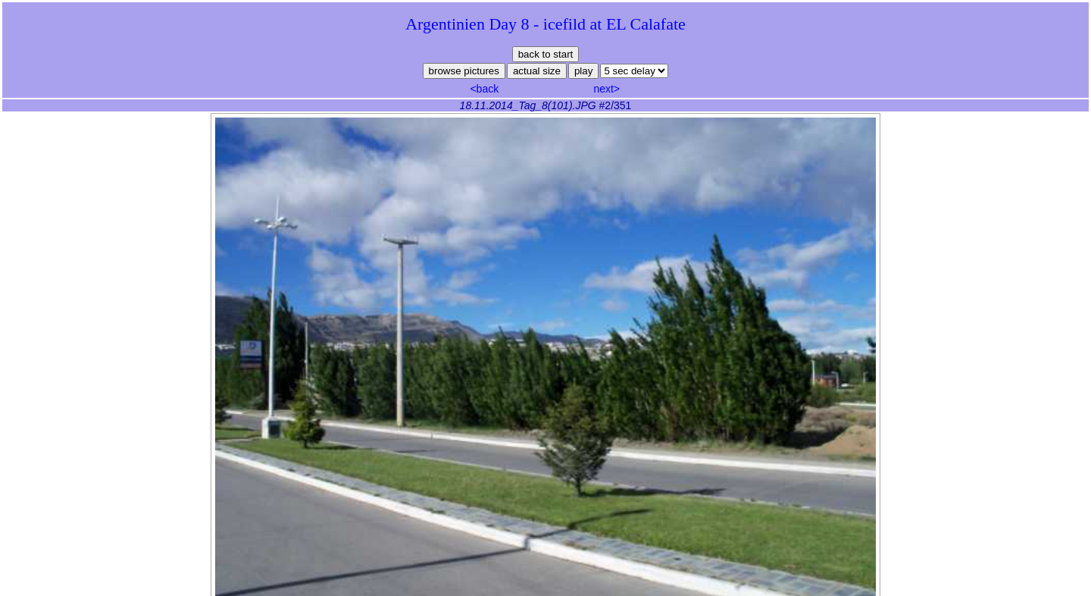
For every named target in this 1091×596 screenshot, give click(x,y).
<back (484, 89)
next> (606, 89)
